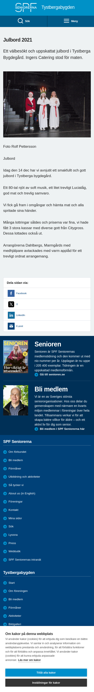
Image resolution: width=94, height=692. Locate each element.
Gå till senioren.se (52, 374)
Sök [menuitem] (23, 21)
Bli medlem (16, 460)
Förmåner (15, 468)
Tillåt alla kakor (46, 672)
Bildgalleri (15, 624)
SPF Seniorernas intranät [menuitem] (25, 559)
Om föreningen (18, 591)
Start (12, 582)
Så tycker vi (16, 485)
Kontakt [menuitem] (13, 509)
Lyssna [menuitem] (13, 534)
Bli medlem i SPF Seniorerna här (62, 428)
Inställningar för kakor (46, 682)
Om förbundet (17, 451)
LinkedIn (20, 315)
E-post (19, 326)
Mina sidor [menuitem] (15, 518)
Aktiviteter (15, 615)
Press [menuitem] (12, 543)
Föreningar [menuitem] (16, 501)
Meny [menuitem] (70, 21)
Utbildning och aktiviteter (24, 476)
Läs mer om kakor (29, 660)
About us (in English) (22, 493)
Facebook (21, 293)
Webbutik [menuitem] (14, 551)
